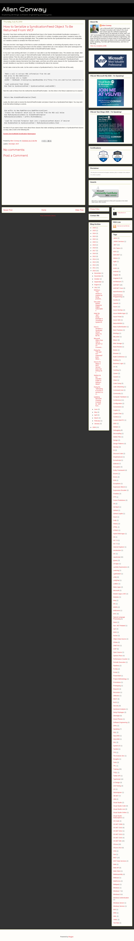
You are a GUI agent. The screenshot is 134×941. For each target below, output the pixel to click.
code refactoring (118, 387)
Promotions (117, 682)
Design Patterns (118, 443)
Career (115, 373)
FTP (114, 497)
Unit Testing (117, 786)
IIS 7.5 (115, 544)
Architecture (117, 281)
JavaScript (116, 557)
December (97, 273)
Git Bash (116, 507)
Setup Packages (118, 712)
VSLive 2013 (117, 848)
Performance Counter (120, 659)
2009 (94, 427)
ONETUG (116, 645)
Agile (115, 261)
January (97, 423)
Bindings (116, 333)
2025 (94, 230)
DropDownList (117, 457)
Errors (115, 477)
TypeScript (116, 779)
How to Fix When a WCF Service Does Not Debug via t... (98, 367)
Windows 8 (116, 894)
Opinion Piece (117, 655)
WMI (114, 913)
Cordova (116, 417)
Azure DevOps (118, 310)
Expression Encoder (119, 490)
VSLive (115, 844)
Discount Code (118, 453)
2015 (94, 256)
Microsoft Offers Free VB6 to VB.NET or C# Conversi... (98, 343)
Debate (115, 427)
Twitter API (116, 776)
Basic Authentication (119, 327)
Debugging (116, 430)
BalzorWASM (117, 323)
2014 (94, 259)
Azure (115, 307)
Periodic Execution (119, 662)
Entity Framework (119, 470)
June (96, 409)
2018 (94, 248)
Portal (115, 672)
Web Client (116, 871)
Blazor (115, 340)
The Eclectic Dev (118, 756)
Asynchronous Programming (118, 296)
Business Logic (118, 363)
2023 (94, 236)
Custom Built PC (118, 420)
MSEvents (116, 610)
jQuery (115, 560)
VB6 (114, 799)
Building (116, 360)
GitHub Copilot (118, 513)
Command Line (118, 390)
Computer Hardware (119, 397)
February (97, 421)
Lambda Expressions (120, 567)
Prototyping (117, 686)
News (115, 622)
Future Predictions (119, 500)
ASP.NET (116, 285)
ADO (114, 251)
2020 (94, 242)
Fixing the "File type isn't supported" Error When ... (98, 354)
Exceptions (116, 483)
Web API (116, 868)
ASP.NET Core (118, 288)
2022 (94, 239)
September (98, 282)
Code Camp (117, 383)
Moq (114, 600)
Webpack (116, 884)
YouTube (116, 923)
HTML (115, 527)
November (97, 276)
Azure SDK (116, 320)
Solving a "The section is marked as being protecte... (98, 294)
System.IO (116, 746)
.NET (115, 245)
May (95, 412)
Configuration (117, 403)
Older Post (79, 210)
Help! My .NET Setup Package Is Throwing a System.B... (98, 319)
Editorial (116, 463)
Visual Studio (117, 802)
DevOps (116, 447)
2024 (94, 233)
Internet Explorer (118, 547)
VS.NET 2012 (117, 831)
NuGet (115, 635)
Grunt (115, 517)
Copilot (115, 410)
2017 (94, 250)
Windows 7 (116, 891)
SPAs (115, 726)
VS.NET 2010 (117, 827)
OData (115, 642)
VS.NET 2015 (117, 838)
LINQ (115, 577)
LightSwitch (117, 574)
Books (115, 350)
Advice (115, 258)
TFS (114, 752)
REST (115, 699)
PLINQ (115, 669)
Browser (116, 353)
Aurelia (115, 300)
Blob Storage (117, 343)
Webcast (116, 878)
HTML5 (115, 530)
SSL (114, 742)
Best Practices (118, 330)
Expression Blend (119, 487)
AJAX (115, 268)
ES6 (114, 480)
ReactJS (116, 689)
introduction (117, 550)
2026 (94, 228)
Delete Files (117, 437)
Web (114, 864)
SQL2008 (116, 739)
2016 (94, 253)
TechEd (115, 749)
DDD (114, 423)
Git (114, 503)
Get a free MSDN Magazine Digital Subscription (98, 306)
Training (116, 769)
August (96, 284)
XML (114, 916)
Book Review (117, 347)
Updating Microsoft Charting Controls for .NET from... (97, 401)
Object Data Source (119, 639)
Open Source (117, 652)
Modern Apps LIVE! (119, 594)
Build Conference (118, 357)
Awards (115, 303)
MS (114, 604)
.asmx (115, 238)
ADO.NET (116, 255)
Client (115, 380)
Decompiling (117, 433)
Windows (116, 888)
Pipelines (116, 665)
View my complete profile (98, 46)
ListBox (115, 584)
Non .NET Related (119, 625)
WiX (114, 909)
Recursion (116, 692)
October (97, 279)
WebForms (116, 881)
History (115, 524)
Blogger (70, 937)
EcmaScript (117, 460)
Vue (114, 854)
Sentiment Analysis (119, 709)
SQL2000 (116, 736)
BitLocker (116, 337)
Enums (115, 473)
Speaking (116, 729)
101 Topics (116, 248)
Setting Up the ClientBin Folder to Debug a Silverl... (97, 379)
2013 (94, 262)
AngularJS (116, 278)
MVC (115, 614)
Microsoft (116, 590)
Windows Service (118, 906)
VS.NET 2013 (117, 834)
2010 (94, 270)
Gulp (114, 520)
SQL (114, 732)
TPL (114, 766)
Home (43, 210)
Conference (117, 400)
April (96, 415)
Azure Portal (117, 316)
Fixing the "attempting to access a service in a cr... (98, 390)
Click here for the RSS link (123, 226)
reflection (116, 695)
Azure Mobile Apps (119, 313)
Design (115, 440)
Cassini (115, 377)
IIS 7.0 (115, 540)
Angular (115, 275)
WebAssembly (118, 874)
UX (114, 789)
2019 (94, 245)
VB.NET (116, 796)
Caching (116, 370)
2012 (94, 265)
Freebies (116, 493)
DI (114, 450)
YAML (115, 919)
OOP (115, 649)
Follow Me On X (122, 212)
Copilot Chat (117, 413)
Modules (116, 597)
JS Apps (116, 564)
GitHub (115, 510)
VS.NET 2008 (117, 824)
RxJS (115, 702)
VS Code (116, 821)
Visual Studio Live (119, 809)
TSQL (115, 772)
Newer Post (7, 210)
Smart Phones (118, 719)
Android (115, 271)
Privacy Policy (94, 209)
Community (117, 393)
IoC (114, 554)
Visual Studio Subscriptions (117, 816)
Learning (116, 570)
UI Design (116, 782)
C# (114, 367)
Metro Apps (117, 587)
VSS (114, 851)
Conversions (117, 407)
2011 (94, 268)
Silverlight (11, 144)
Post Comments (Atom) (47, 215)
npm (114, 629)
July (95, 287)
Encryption (116, 467)
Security (116, 706)
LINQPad (116, 580)
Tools (115, 762)
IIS (114, 537)
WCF (17, 144)
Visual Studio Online (119, 812)
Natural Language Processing (119, 618)
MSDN (115, 607)
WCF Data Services (119, 861)
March (96, 418)
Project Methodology (120, 679)
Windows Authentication (121, 898)
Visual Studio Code (119, 806)
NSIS (115, 632)
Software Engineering (120, 722)
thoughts (116, 759)
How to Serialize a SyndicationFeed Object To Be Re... (98, 331)
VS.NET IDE (117, 841)
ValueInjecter (117, 792)
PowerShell (117, 676)
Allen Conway (24, 9)
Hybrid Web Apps (119, 533)
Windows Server (118, 903)
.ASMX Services (118, 241)
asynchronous (117, 291)
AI (114, 265)
